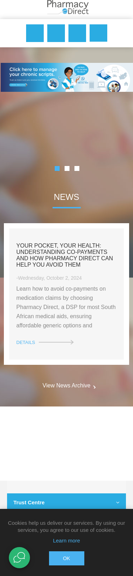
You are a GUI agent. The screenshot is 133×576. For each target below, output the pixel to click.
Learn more (66, 541)
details (25, 342)
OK (66, 558)
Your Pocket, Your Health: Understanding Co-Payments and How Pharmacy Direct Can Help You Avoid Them (64, 255)
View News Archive (67, 385)
